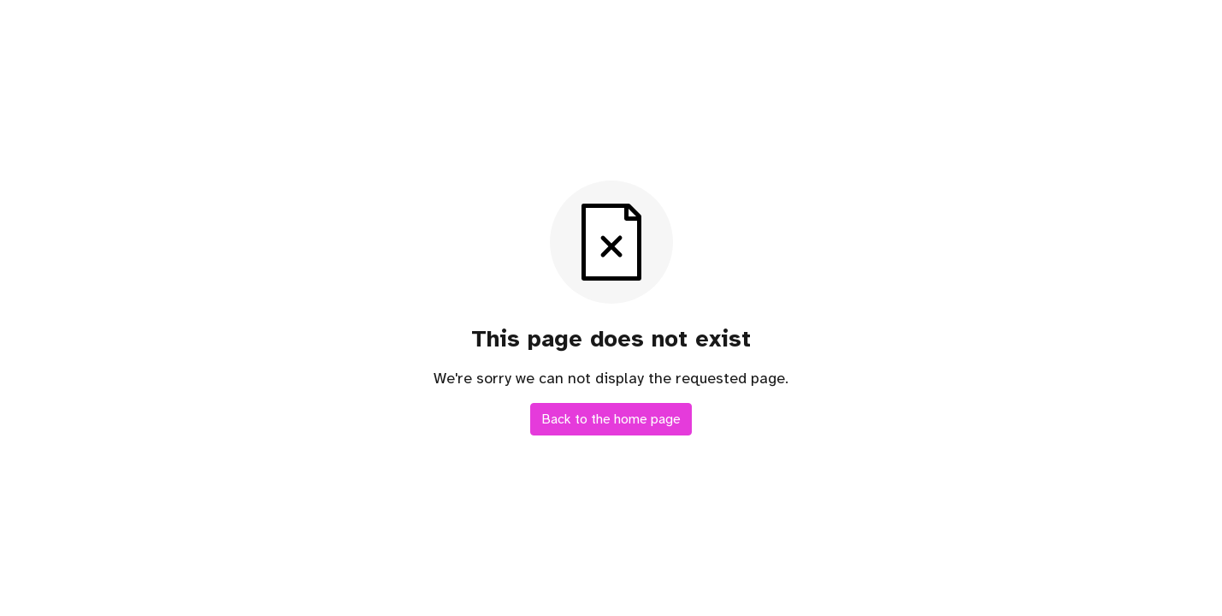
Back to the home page (611, 419)
